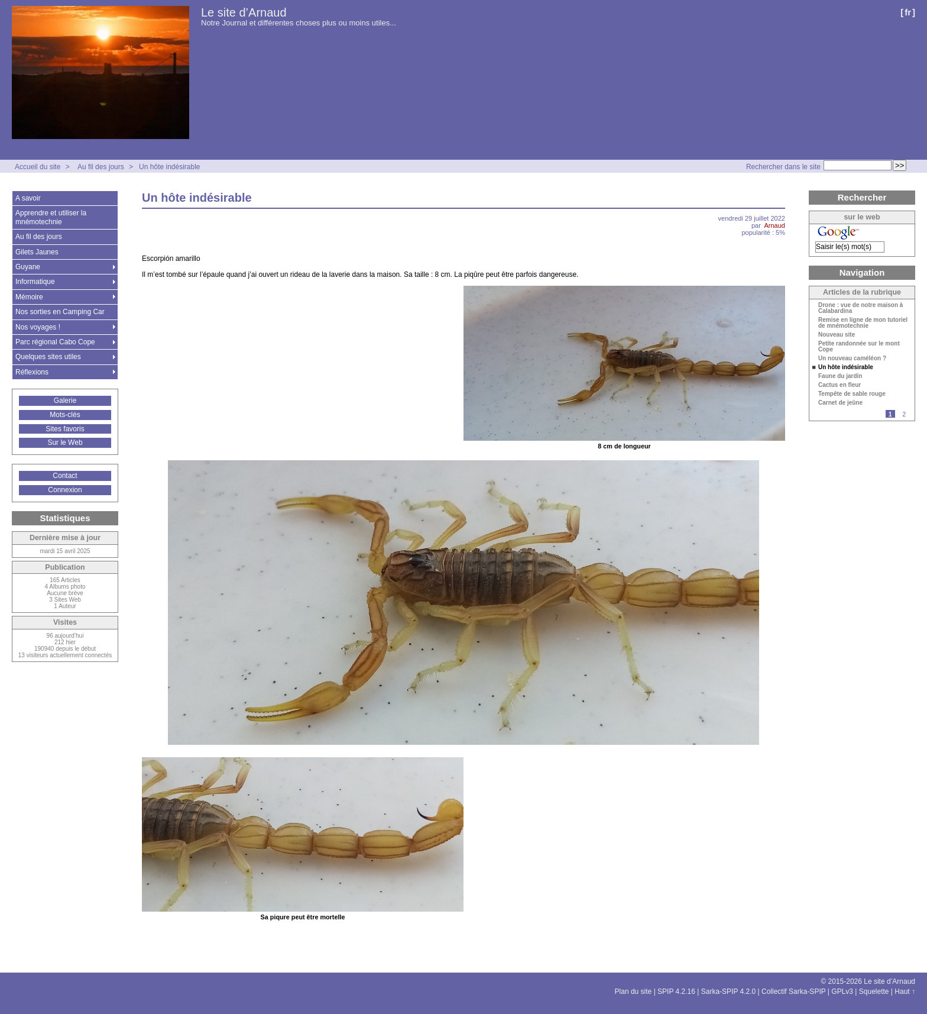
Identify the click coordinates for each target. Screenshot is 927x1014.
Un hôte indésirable (169, 167)
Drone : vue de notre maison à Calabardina (860, 308)
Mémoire (29, 297)
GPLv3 (842, 991)
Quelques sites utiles (48, 357)
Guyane (27, 267)
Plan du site (633, 991)
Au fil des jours (100, 167)
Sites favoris (65, 429)
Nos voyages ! (37, 327)
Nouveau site (836, 335)
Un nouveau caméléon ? (852, 358)
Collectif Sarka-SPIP (793, 991)
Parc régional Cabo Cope (55, 342)
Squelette (874, 991)
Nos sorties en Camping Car (60, 312)
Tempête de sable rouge (852, 394)
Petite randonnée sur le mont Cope (859, 347)
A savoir (28, 198)
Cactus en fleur (839, 385)
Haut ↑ (904, 991)
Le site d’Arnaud (244, 12)
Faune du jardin (840, 376)
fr (908, 12)
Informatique (35, 281)
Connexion (65, 490)
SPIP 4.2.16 (676, 991)
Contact (65, 476)
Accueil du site (37, 167)
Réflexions (31, 372)
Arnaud (774, 225)
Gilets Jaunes (37, 252)
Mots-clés (65, 415)
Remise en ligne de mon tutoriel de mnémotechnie (862, 323)
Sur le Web (64, 442)
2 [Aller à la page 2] (904, 414)
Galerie (65, 400)
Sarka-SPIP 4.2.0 (728, 991)
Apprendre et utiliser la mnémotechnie (50, 217)
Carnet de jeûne (840, 403)
